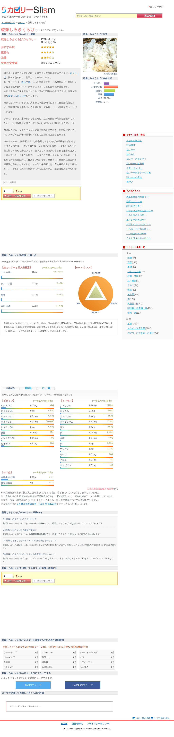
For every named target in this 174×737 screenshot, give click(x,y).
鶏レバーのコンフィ (136, 159)
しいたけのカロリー (136, 233)
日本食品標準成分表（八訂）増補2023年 (36, 504)
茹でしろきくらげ (17, 96)
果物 (129, 267)
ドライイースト (134, 140)
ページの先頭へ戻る (161, 718)
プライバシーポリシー (98, 723)
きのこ (130, 285)
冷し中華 (25, 82)
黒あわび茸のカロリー (137, 197)
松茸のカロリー (134, 201)
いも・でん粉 (134, 271)
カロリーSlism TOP (142, 718)
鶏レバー (130, 149)
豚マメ (129, 182)
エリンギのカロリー (136, 220)
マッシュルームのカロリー (139, 210)
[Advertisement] (29, 227)
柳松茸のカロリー (135, 206)
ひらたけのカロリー (136, 215)
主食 (129, 323)
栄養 (3, 57)
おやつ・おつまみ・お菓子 (140, 333)
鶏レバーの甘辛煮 (135, 163)
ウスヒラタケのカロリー (138, 238)
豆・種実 (131, 280)
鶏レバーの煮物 (134, 177)
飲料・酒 (131, 313)
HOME (64, 723)
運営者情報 (77, 723)
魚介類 (130, 294)
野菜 (129, 262)
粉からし (130, 154)
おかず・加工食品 (136, 328)
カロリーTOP (156, 6)
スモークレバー (134, 168)
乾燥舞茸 (130, 145)
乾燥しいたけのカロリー (138, 224)
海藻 (129, 290)
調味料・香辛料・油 (137, 308)
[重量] (8, 191)
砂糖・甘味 (132, 276)
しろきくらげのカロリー (138, 229)
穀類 (129, 257)
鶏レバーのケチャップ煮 (138, 172)
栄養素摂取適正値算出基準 (100, 488)
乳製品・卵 (132, 303)
